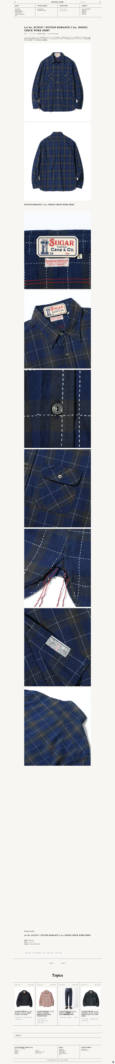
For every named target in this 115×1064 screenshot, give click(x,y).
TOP (113, 1062)
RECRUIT (16, 1052)
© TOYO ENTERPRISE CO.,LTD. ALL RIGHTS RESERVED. (57, 1060)
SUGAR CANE (57, 2)
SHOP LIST (17, 1051)
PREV (51, 963)
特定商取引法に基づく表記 (40, 1051)
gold (60, 1054)
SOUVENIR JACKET (85, 1050)
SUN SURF (61, 1049)
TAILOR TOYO (61, 1052)
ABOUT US (17, 1050)
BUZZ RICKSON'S (62, 1051)
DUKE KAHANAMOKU (63, 1053)
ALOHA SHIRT (84, 1049)
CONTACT (16, 1053)
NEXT (63, 963)
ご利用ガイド (37, 1050)
